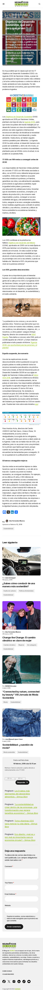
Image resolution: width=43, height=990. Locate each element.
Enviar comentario (14, 927)
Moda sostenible (9, 752)
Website (8, 905)
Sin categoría (31, 645)
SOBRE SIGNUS (7, 971)
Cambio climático (9, 645)
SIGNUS (12, 951)
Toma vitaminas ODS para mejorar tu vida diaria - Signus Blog (21, 824)
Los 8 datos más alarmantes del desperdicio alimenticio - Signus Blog (17, 794)
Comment (9, 866)
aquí (36, 404)
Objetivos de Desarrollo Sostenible (18, 117)
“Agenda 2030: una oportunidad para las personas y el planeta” (19, 345)
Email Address (10, 894)
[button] (3, 4)
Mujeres (21, 645)
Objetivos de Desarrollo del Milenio (21, 243)
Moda (5, 702)
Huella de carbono (10, 591)
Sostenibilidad (8, 529)
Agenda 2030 (29, 122)
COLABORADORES (8, 974)
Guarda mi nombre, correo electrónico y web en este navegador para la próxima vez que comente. (22, 918)
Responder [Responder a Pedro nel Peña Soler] (21, 782)
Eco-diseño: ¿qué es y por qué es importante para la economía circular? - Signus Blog (20, 837)
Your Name (9, 883)
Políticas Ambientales (26, 591)
